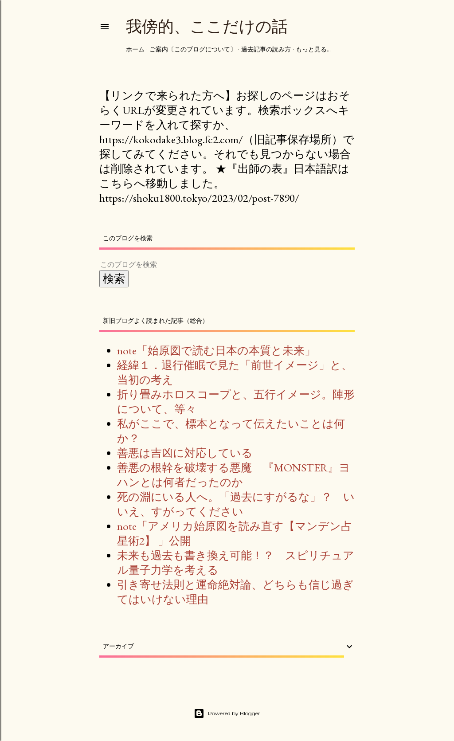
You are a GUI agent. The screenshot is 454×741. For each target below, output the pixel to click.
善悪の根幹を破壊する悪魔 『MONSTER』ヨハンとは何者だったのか (233, 474)
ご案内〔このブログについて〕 (192, 49)
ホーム (135, 49)
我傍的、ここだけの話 (207, 26)
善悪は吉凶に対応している (185, 453)
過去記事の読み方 (266, 49)
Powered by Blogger (227, 713)
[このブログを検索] (216, 264)
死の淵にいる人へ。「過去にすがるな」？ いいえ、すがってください (236, 504)
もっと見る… (313, 49)
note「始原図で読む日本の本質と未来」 (216, 350)
